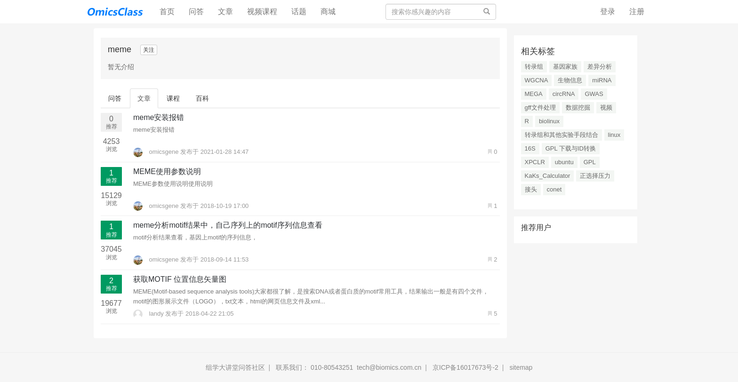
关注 (148, 50)
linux (614, 134)
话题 (298, 12)
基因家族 (565, 66)
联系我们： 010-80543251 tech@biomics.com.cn (348, 367)
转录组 (534, 66)
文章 (225, 12)
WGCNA (536, 80)
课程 (173, 98)
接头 (531, 189)
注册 (636, 12)
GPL (590, 162)
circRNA (564, 93)
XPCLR (535, 162)
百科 (202, 98)
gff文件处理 (540, 107)
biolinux (549, 121)
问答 (196, 12)
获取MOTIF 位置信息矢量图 (179, 279)
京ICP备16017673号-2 (465, 367)
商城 (328, 12)
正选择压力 (595, 175)
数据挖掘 (578, 107)
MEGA (534, 93)
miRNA (601, 80)
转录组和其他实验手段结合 (561, 134)
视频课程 (262, 12)
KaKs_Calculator (547, 175)
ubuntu (564, 162)
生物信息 (570, 80)
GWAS (594, 93)
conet (554, 189)
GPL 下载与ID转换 (570, 148)
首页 (171, 11)
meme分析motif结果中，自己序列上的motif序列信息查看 (227, 225)
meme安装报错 (158, 117)
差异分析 (599, 66)
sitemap (520, 367)
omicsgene (156, 151)
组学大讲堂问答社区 (235, 367)
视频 (606, 107)
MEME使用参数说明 (167, 171)
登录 (607, 12)
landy (149, 313)
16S (530, 148)
